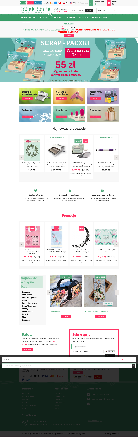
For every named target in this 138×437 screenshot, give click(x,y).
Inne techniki (83, 17)
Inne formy (27, 295)
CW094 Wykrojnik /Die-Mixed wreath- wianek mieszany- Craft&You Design (32, 165)
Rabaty (24, 408)
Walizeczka (55, 311)
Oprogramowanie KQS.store (76, 434)
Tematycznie (25, 23)
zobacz (35, 96)
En (74, 3)
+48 (60, 12)
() (100, 2)
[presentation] (21, 157)
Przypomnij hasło (60, 402)
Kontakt (25, 402)
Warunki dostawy (28, 396)
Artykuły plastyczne (99, 17)
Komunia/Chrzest (29, 303)
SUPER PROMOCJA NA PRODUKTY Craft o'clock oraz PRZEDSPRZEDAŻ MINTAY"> (69, 31)
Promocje (30, 3)
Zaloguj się (58, 393)
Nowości (23, 3)
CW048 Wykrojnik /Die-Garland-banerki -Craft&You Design (56, 251)
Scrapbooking (45, 17)
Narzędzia (71, 17)
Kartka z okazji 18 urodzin (96, 311)
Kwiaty (25, 309)
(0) (114, 2)
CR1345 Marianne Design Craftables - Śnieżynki (81, 251)
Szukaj (89, 10)
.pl (115, 434)
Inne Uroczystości (29, 297)
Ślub (24, 317)
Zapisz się (110, 356)
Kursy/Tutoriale (29, 306)
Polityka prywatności (29, 405)
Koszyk (57, 405)
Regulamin (25, 399)
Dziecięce (26, 292)
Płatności (25, 393)
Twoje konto (59, 399)
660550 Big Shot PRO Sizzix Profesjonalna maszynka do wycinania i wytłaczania (56, 165)
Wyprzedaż (38, 3)
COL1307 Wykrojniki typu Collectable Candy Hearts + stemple (32, 252)
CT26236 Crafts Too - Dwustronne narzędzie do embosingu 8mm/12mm (106, 165)
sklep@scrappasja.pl (60, 9)
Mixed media (58, 17)
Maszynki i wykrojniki (28, 17)
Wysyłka (46, 3)
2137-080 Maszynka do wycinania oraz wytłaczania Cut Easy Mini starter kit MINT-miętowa (81, 166)
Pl (67, 3)
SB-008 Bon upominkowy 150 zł (106, 251)
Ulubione (58, 408)
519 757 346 (38, 421)
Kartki (24, 300)
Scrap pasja (35, 10)
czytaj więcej (69, 35)
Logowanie (84, 3)
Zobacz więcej (35, 197)
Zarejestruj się (60, 396)
